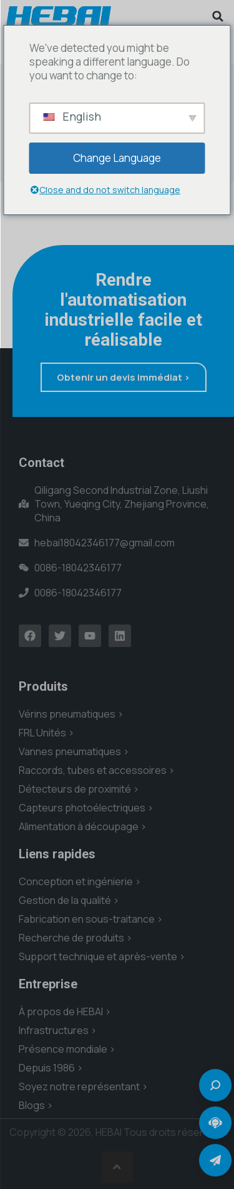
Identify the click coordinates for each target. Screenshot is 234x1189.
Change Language (117, 158)
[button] (218, 16)
